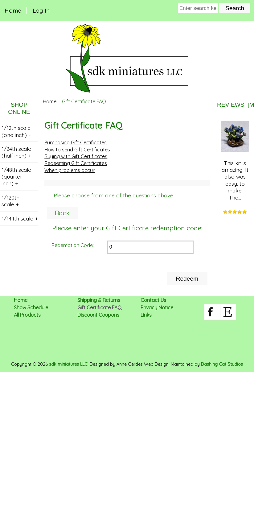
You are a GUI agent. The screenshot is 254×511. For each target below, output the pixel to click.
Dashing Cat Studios (222, 364)
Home (13, 10)
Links (146, 315)
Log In (41, 10)
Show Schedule (31, 307)
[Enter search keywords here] (198, 8)
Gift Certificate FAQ (99, 307)
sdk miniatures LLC (68, 364)
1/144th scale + (20, 218)
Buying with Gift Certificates (75, 156)
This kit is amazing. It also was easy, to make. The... (235, 161)
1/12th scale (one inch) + (16, 131)
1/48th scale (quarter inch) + (16, 176)
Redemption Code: (72, 245)
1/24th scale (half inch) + (16, 152)
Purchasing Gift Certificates (75, 142)
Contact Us (153, 300)
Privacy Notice (157, 307)
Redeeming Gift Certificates (75, 163)
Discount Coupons (98, 315)
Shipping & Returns (98, 300)
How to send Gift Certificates (77, 149)
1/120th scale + (10, 201)
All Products (27, 315)
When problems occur (69, 170)
